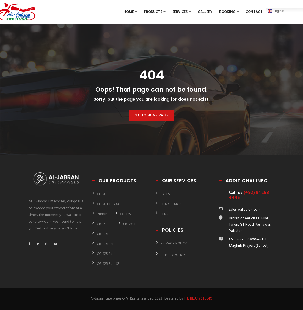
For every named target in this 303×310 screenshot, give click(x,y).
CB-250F (129, 224)
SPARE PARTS (171, 204)
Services (181, 12)
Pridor (101, 214)
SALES (165, 194)
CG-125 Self (106, 254)
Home (130, 12)
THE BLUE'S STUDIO (198, 298)
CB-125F (103, 234)
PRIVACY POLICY (174, 243)
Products (155, 12)
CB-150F (103, 224)
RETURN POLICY (173, 255)
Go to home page (151, 115)
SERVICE (167, 214)
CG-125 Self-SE (108, 264)
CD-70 (101, 194)
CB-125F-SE (105, 244)
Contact (254, 12)
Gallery (205, 12)
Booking (229, 12)
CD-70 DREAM (108, 204)
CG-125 (125, 214)
